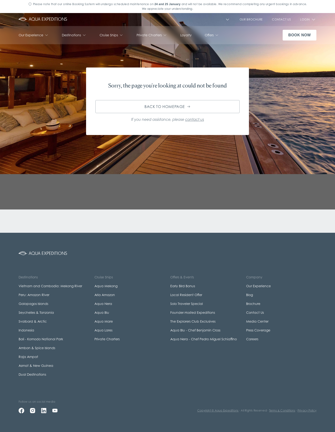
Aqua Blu (101, 312)
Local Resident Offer (186, 295)
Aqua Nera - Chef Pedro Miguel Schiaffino (203, 339)
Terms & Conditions (282, 410)
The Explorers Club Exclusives (192, 321)
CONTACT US (281, 19)
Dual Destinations (32, 374)
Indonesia (26, 330)
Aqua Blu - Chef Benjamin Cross (195, 330)
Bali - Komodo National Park (41, 339)
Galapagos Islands (33, 304)
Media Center (257, 321)
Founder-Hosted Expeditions (192, 312)
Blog (249, 295)
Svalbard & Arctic (33, 321)
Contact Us (255, 312)
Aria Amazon (104, 295)
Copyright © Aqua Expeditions (218, 410)
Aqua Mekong (105, 286)
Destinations (74, 35)
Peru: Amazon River (34, 295)
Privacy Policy (307, 410)
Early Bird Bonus (182, 286)
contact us (194, 119)
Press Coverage (258, 330)
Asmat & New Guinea (36, 366)
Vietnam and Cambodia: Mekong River (50, 286)
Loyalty (186, 35)
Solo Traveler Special (186, 304)
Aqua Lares (103, 330)
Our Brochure (251, 19)
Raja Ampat (28, 357)
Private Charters (152, 35)
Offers (212, 35)
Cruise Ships (112, 35)
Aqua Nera (103, 304)
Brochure (253, 304)
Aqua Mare (103, 321)
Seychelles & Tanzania (36, 312)
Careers (252, 339)
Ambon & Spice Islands (37, 348)
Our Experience (34, 35)
